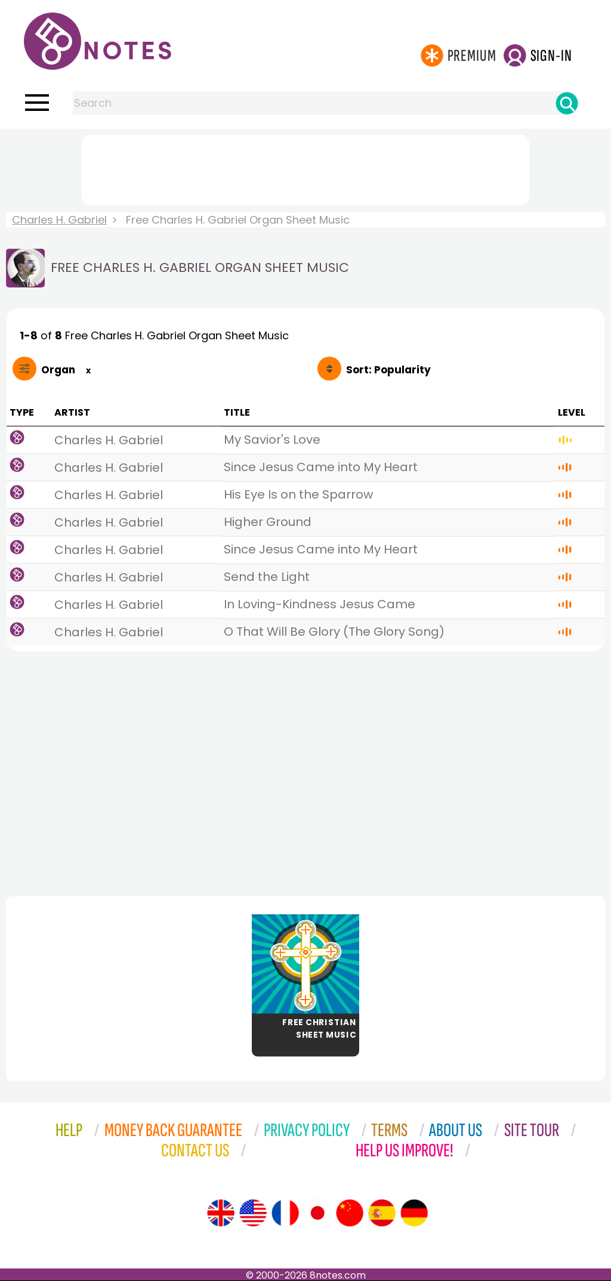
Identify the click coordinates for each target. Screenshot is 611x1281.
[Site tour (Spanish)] (382, 1213)
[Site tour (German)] (414, 1213)
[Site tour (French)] (285, 1213)
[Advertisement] (305, 167)
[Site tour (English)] (221, 1213)
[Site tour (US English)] (253, 1213)
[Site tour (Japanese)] (317, 1213)
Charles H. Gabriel (59, 219)
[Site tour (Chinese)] (350, 1213)
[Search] (567, 103)
